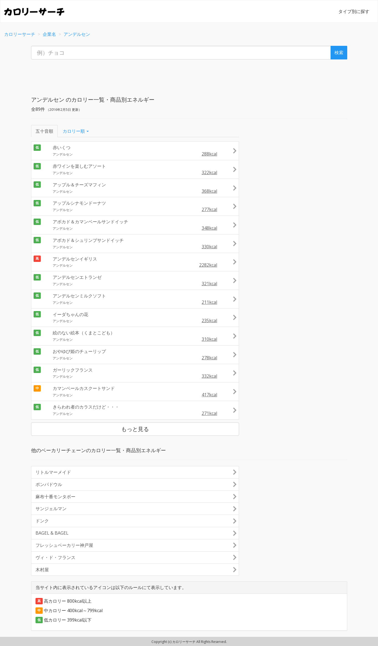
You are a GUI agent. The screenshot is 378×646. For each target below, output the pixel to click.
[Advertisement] (189, 76)
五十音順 (44, 131)
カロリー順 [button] (76, 131)
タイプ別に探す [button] (353, 11)
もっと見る (135, 429)
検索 (338, 52)
